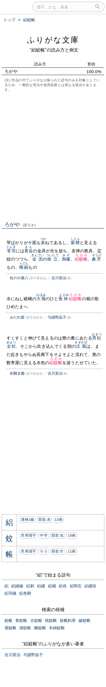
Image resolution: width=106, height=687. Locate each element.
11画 (71, 551)
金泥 (37, 259)
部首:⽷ (44, 519)
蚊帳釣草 (68, 620)
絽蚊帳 (81, 259)
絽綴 (41, 586)
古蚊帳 (36, 620)
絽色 (63, 586)
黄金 (28, 250)
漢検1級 (27, 519)
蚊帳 (8, 620)
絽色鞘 (25, 593)
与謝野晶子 (57, 317)
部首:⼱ (57, 551)
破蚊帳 (84, 620)
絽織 (52, 586)
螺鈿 (24, 267)
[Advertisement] (53, 156)
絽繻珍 (90, 586)
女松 (11, 346)
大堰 (41, 298)
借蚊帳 (25, 628)
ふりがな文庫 (53, 39)
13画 (58, 519)
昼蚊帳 (10, 628)
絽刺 (30, 586)
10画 (71, 535)
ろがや (20, 224)
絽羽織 (10, 593)
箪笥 (11, 250)
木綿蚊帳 (57, 628)
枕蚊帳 (51, 620)
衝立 (52, 259)
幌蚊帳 (40, 628)
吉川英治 (58, 278)
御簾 (66, 259)
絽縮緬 (17, 586)
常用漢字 (28, 535)
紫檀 (75, 242)
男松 (96, 338)
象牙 (96, 259)
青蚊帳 (21, 620)
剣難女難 (17, 373)
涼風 (81, 346)
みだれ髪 (17, 317)
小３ (43, 551)
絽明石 (76, 586)
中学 (43, 535)
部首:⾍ (57, 535)
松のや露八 (19, 278)
